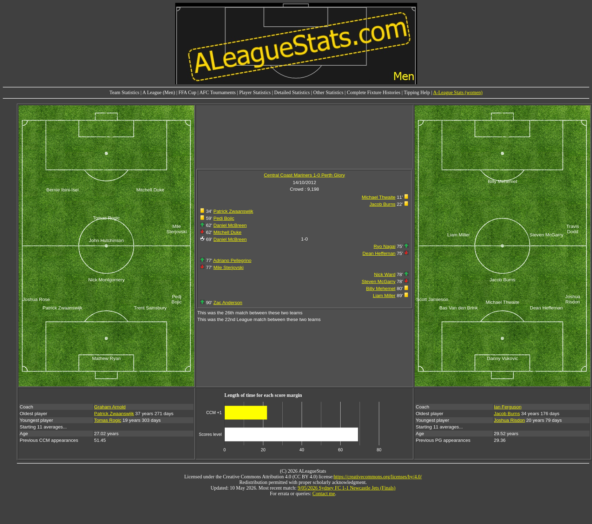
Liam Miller (384, 295)
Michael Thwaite (378, 197)
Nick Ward (384, 274)
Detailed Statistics (292, 92)
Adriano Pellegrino (232, 260)
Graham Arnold (110, 407)
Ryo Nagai (384, 246)
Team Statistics (124, 92)
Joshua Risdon (509, 420)
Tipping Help (417, 92)
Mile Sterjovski (228, 267)
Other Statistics (328, 92)
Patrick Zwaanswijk (233, 211)
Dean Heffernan (378, 253)
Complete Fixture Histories (373, 92)
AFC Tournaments (217, 92)
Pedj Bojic (223, 218)
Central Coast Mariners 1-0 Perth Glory (304, 175)
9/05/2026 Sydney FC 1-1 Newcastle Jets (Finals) (346, 488)
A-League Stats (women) (457, 92)
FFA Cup (187, 92)
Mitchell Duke (227, 232)
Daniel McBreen (230, 225)
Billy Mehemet (381, 288)
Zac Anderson (227, 302)
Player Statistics (255, 92)
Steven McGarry (378, 281)
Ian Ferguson (508, 407)
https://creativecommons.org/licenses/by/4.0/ (378, 476)
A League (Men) (159, 92)
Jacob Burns (382, 204)
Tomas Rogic (107, 420)
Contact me (324, 493)
